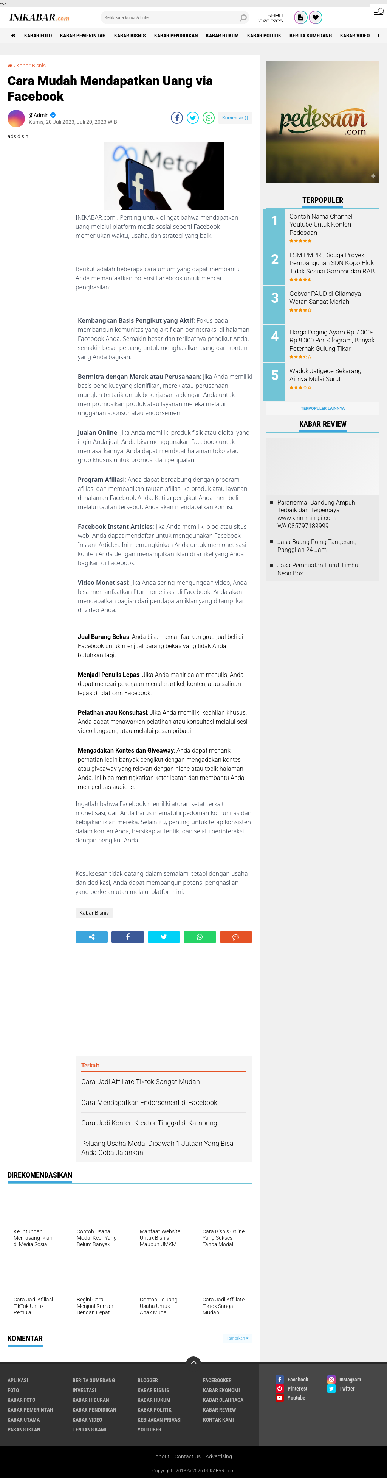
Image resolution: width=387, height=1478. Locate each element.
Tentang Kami (90, 1429)
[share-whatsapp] (209, 117)
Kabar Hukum (225, 36)
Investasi (84, 1390)
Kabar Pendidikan (178, 36)
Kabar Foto (39, 36)
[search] (175, 17)
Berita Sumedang (314, 36)
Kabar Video (358, 36)
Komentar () (235, 117)
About (162, 1457)
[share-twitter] (193, 117)
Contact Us (188, 1457)
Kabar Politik (267, 36)
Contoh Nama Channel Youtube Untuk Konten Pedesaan (323, 224)
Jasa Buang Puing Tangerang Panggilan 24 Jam (317, 543)
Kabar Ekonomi (221, 1390)
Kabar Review (219, 1410)
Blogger (148, 1380)
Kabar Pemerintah (84, 36)
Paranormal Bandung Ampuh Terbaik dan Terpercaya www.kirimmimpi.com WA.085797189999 (316, 511)
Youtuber (149, 1429)
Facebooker (217, 1380)
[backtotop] (193, 1364)
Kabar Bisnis (131, 36)
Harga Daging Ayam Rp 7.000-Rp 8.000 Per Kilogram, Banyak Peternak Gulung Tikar (333, 338)
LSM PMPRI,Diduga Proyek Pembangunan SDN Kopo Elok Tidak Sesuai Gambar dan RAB (333, 266)
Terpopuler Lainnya (323, 406)
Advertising (219, 1457)
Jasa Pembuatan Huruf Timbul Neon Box (318, 567)
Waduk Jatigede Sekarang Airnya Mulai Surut (327, 373)
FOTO (13, 1390)
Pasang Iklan (24, 1429)
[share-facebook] (177, 117)
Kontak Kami (218, 1420)
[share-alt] (92, 936)
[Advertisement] (164, 999)
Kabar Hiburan (91, 1400)
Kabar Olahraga (223, 1400)
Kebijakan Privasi (160, 1420)
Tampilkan (237, 1338)
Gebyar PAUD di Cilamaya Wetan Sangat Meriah (327, 296)
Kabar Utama (24, 1420)
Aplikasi (18, 1380)
